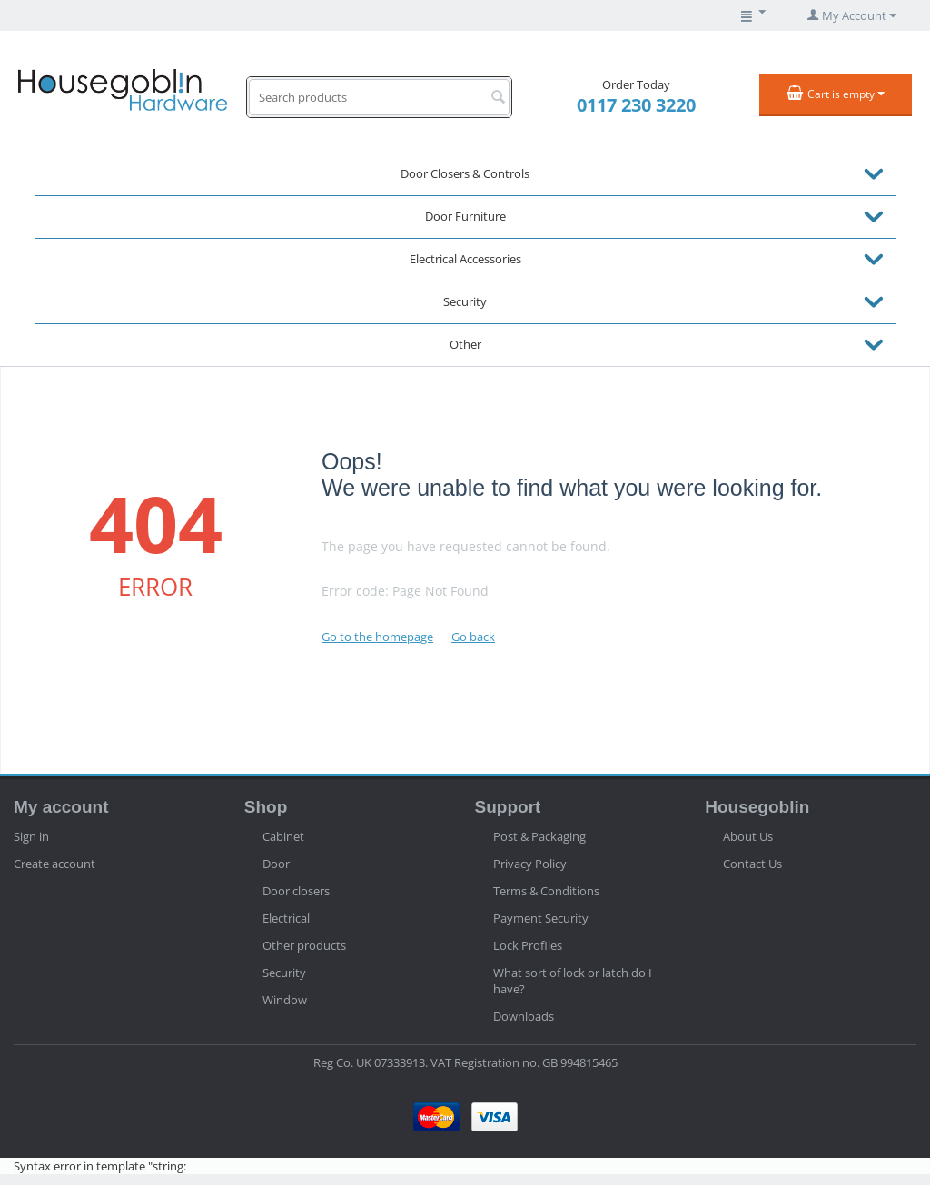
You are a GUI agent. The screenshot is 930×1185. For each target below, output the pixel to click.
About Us (748, 836)
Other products (304, 945)
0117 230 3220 (636, 105)
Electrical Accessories (465, 259)
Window (284, 1000)
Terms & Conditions (546, 891)
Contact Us (752, 863)
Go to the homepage (377, 636)
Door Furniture (465, 216)
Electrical (286, 918)
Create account (54, 863)
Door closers (296, 891)
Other (465, 344)
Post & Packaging (539, 836)
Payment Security (541, 918)
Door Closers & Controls (465, 173)
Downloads (523, 1016)
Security (465, 301)
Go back (473, 636)
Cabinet (283, 836)
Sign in (31, 836)
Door (276, 863)
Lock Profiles (527, 945)
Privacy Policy (530, 863)
